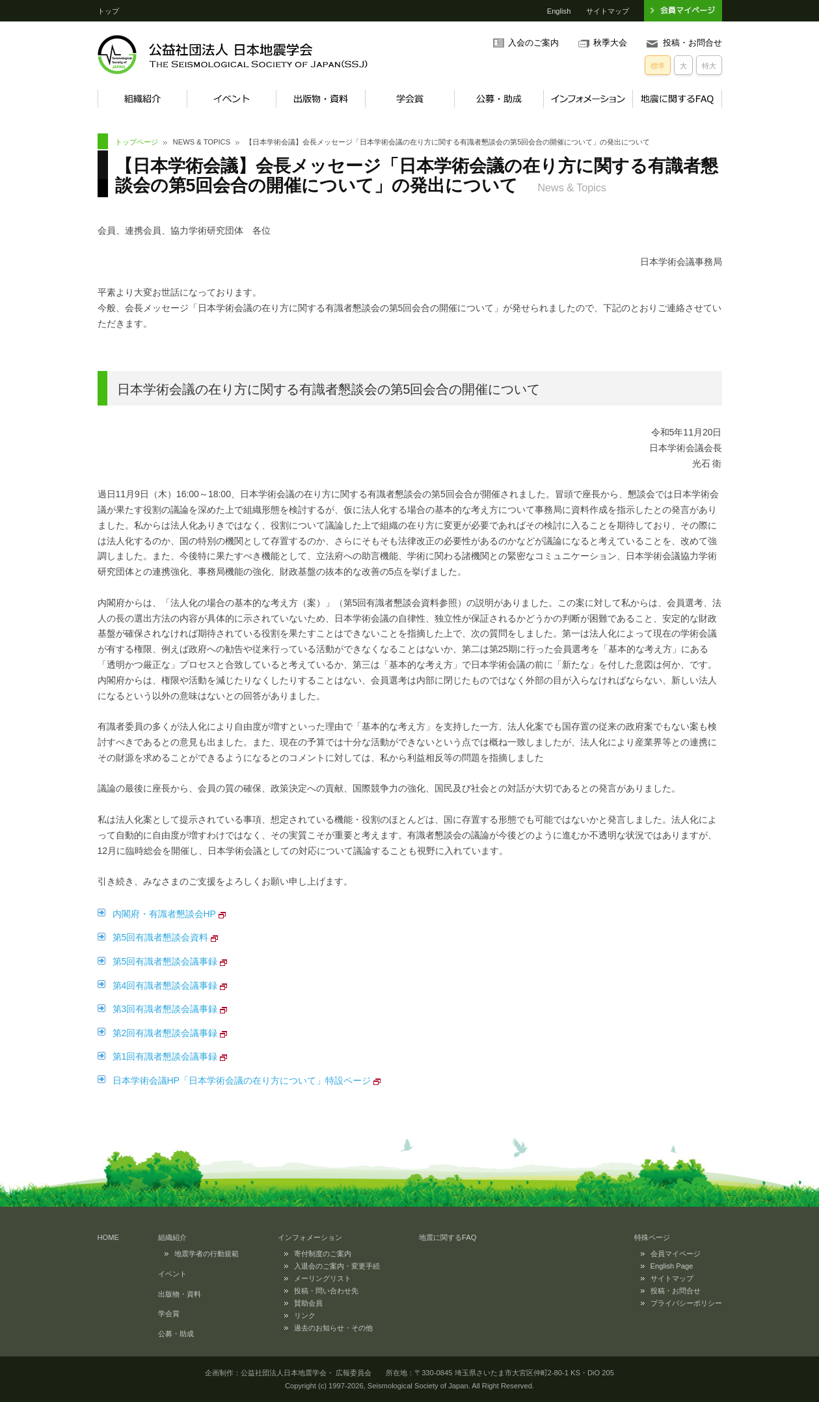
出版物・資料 (320, 98)
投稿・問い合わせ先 (326, 1291)
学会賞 (409, 98)
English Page (672, 1266)
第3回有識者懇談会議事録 (165, 1009)
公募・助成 (498, 98)
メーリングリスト (322, 1278)
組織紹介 (142, 98)
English (559, 11)
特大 (709, 66)
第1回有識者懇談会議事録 (165, 1056)
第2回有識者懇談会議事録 (165, 1033)
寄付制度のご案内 (322, 1254)
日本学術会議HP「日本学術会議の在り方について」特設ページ (242, 1080)
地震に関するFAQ (677, 98)
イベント (231, 98)
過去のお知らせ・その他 (333, 1328)
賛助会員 (308, 1303)
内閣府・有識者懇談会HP (164, 914)
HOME (109, 1237)
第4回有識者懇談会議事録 (165, 985)
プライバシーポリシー (686, 1303)
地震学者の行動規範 (206, 1254)
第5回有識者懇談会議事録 (165, 961)
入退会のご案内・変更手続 (337, 1266)
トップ (108, 11)
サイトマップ (607, 11)
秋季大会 (610, 43)
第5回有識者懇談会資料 (161, 937)
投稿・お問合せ (692, 43)
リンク (305, 1315)
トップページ (136, 142)
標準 (658, 66)
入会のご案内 (533, 43)
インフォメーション (587, 98)
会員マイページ (676, 1254)
